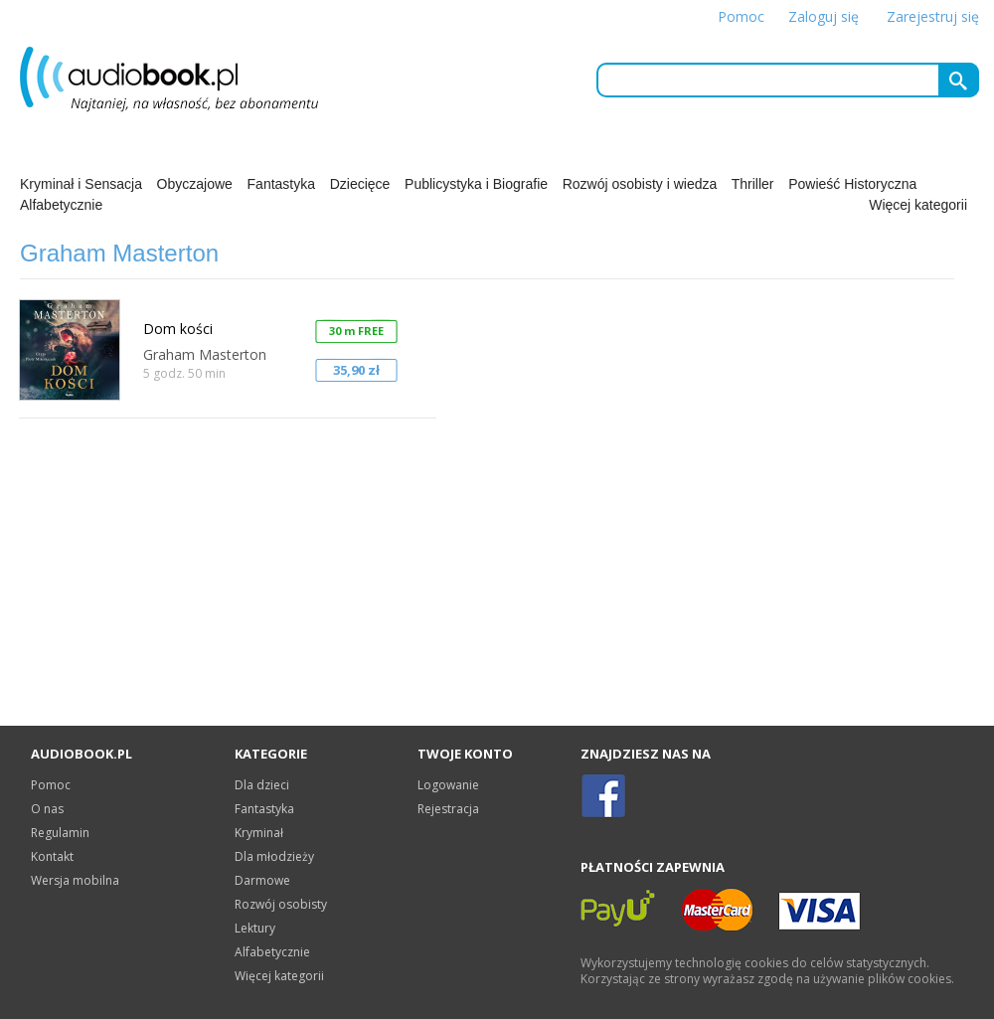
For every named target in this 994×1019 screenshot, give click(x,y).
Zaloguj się (823, 16)
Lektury (255, 928)
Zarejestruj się (933, 16)
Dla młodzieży (274, 856)
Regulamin (60, 832)
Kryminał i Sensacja (81, 184)
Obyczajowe (195, 184)
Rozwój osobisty (281, 904)
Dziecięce (360, 184)
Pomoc (741, 16)
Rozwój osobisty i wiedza (640, 184)
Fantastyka (281, 184)
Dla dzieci (262, 784)
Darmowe (262, 880)
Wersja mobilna (75, 880)
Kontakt (52, 856)
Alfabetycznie (61, 205)
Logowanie (448, 784)
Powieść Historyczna (852, 184)
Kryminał (259, 832)
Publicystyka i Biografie (476, 184)
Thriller (753, 184)
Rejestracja (448, 808)
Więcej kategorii (918, 205)
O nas (47, 808)
